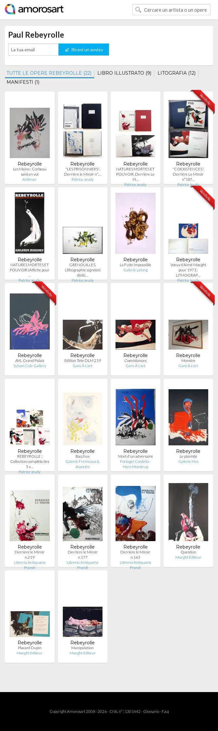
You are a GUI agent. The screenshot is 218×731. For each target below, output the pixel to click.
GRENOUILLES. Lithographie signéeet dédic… (83, 270)
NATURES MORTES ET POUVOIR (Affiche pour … (29, 270)
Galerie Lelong (135, 269)
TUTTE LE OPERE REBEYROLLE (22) (49, 73)
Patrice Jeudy (83, 179)
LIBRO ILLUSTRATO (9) (124, 73)
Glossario (151, 711)
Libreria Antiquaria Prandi (30, 565)
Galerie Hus (188, 461)
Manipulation (82, 647)
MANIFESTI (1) (23, 82)
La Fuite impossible (135, 264)
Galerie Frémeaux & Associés (82, 464)
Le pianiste (188, 456)
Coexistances (135, 360)
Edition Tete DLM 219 (82, 360)
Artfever (29, 179)
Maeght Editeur (188, 557)
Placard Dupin (30, 647)
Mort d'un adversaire (135, 456)
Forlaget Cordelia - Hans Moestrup (135, 464)
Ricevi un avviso (84, 49)
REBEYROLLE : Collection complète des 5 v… (29, 461)
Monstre (188, 360)
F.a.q (165, 711)
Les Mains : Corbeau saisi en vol (30, 172)
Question (188, 552)
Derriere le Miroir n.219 (30, 555)
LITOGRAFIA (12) (176, 73)
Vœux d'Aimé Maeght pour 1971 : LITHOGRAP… (188, 270)
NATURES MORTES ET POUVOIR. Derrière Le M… (135, 174)
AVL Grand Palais (29, 360)
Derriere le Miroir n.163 (135, 555)
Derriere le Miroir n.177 (83, 555)
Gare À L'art (82, 365)
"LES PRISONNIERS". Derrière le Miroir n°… (82, 172)
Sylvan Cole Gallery (29, 365)
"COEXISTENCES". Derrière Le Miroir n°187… (188, 174)
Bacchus (82, 456)
